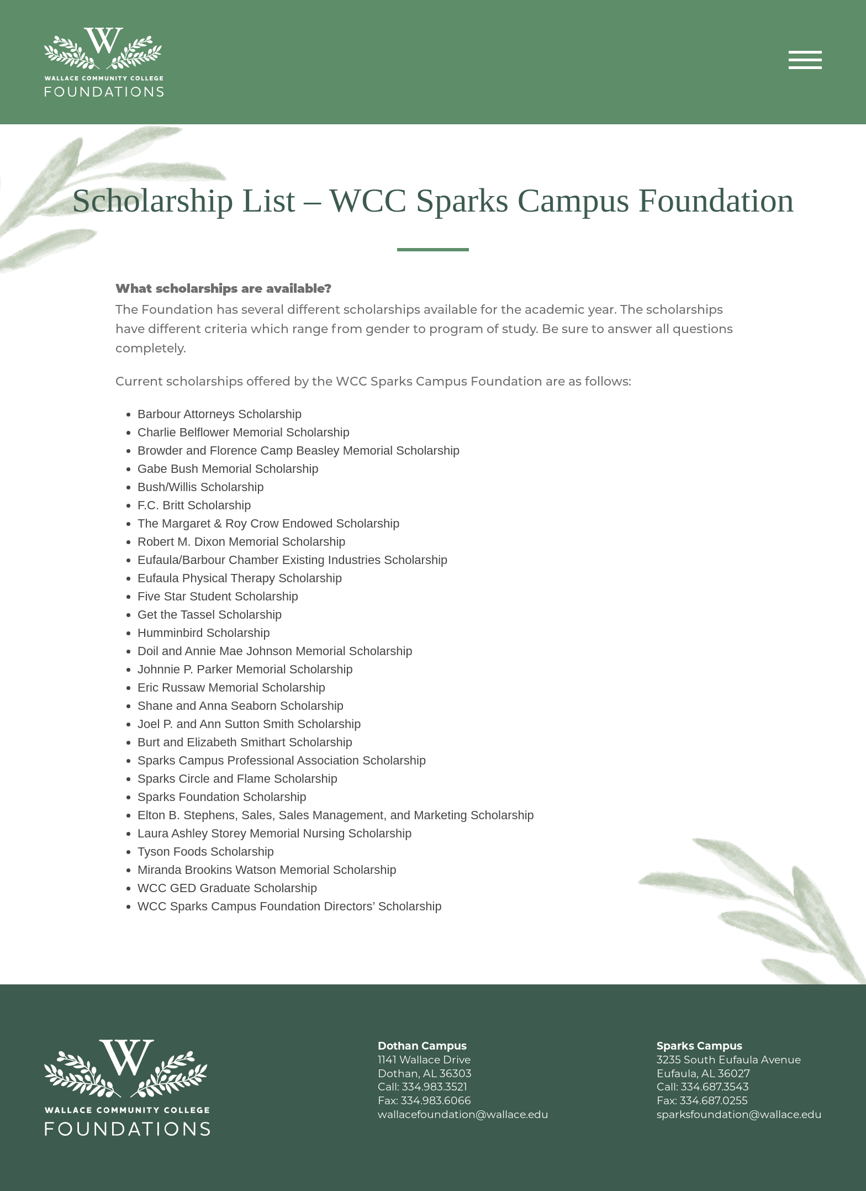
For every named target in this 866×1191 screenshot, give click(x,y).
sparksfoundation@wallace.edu (739, 1114)
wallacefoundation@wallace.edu (463, 1114)
